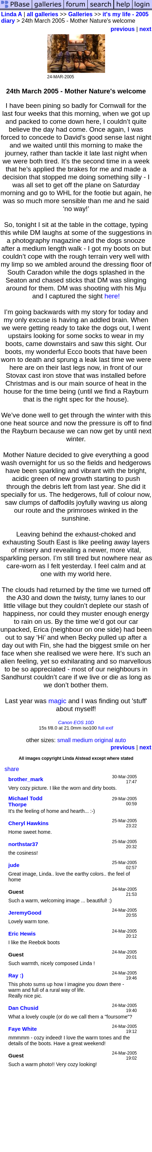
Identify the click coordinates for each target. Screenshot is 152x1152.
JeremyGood (25, 913)
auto (120, 740)
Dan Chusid (23, 1008)
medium (82, 740)
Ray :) (15, 975)
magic (57, 701)
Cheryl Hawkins (28, 823)
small (63, 740)
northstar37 (23, 844)
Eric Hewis (22, 933)
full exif (105, 728)
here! (112, 296)
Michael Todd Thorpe (25, 801)
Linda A (11, 14)
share (12, 769)
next (145, 29)
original (104, 740)
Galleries (80, 14)
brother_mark (25, 779)
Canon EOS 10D (76, 722)
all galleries (42, 14)
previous (122, 29)
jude (13, 865)
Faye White (22, 1029)
